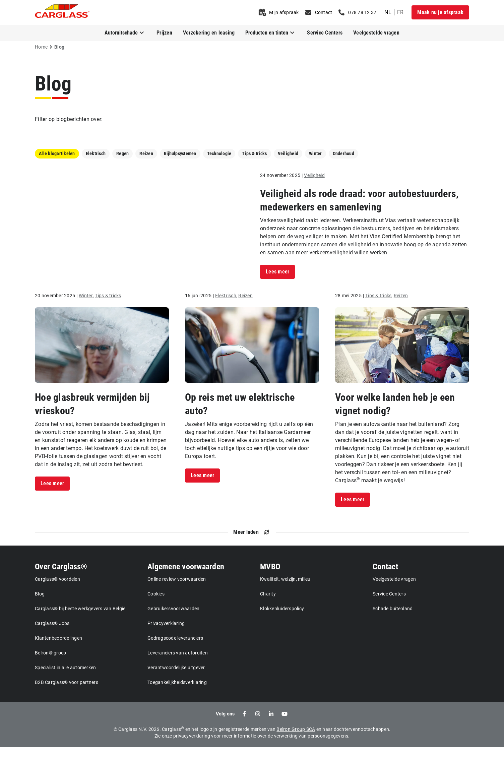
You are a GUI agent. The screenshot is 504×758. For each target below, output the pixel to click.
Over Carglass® (61, 577)
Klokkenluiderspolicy (282, 619)
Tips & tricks (254, 153)
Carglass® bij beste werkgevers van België (80, 619)
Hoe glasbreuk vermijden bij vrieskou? (92, 414)
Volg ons (225, 724)
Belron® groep (50, 663)
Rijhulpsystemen (180, 153)
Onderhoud (343, 153)
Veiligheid (288, 153)
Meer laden (246, 543)
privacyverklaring (191, 746)
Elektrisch (96, 153)
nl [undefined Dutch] (387, 12)
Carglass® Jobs (52, 634)
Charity (268, 604)
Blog (53, 84)
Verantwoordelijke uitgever (176, 678)
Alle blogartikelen (57, 153)
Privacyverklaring (166, 634)
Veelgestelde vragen (376, 32)
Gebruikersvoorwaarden (173, 619)
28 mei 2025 (348, 306)
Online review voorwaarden (176, 589)
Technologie (219, 153)
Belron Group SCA (295, 740)
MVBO (270, 577)
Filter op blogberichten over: (69, 119)
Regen (122, 153)
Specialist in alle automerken (65, 678)
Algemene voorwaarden (185, 577)
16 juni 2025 (198, 306)
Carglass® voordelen (57, 589)
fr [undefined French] (400, 12)
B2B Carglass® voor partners (66, 693)
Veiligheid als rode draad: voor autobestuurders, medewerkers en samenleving (359, 205)
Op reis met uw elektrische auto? (240, 414)
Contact (385, 577)
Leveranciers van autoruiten (177, 663)
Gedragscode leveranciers (175, 648)
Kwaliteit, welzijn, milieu (285, 589)
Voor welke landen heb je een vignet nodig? (395, 414)
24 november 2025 (280, 180)
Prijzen (164, 32)
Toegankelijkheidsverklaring (177, 693)
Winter (315, 153)
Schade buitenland (393, 619)
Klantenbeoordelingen (58, 648)
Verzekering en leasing (209, 32)
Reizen (146, 153)
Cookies (156, 604)
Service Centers (324, 32)
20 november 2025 (55, 306)
